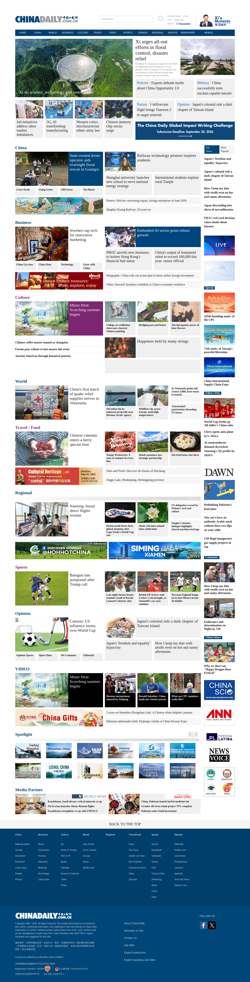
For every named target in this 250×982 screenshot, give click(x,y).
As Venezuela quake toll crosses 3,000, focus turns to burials (185, 391)
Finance (42, 856)
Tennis (155, 861)
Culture (22, 297)
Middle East (88, 867)
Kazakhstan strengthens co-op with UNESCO (73, 811)
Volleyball (156, 856)
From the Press (181, 879)
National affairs (22, 844)
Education (20, 861)
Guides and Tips (137, 856)
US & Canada (89, 850)
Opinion (184, 104)
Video (63, 879)
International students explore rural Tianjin (177, 179)
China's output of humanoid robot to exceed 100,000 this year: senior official (176, 256)
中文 (169, 20)
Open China (45, 655)
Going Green (46, 189)
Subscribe (178, 20)
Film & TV (65, 856)
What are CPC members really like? (184, 698)
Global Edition (174, 16)
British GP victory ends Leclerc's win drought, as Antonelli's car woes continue (152, 599)
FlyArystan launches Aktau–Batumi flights (71, 806)
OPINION (143, 32)
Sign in (170, 23)
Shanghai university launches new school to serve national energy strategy (127, 181)
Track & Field (158, 873)
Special (209, 287)
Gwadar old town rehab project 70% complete (166, 806)
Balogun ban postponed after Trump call (82, 579)
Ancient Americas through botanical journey (43, 355)
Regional (23, 492)
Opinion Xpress (24, 655)
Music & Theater (69, 850)
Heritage (65, 867)
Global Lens (180, 850)
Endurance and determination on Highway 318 (215, 625)
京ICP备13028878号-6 (54, 974)
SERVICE (173, 32)
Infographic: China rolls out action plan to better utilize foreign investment (150, 275)
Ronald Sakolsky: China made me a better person (152, 698)
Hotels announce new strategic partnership (150, 456)
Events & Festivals (70, 873)
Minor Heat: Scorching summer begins (85, 310)
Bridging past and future (152, 324)
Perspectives (180, 861)
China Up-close (24, 264)
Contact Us (130, 937)
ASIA (185, 16)
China (21, 147)
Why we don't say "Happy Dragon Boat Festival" (217, 669)
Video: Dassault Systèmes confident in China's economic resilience (145, 284)
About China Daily (134, 923)
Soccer (155, 844)
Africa (86, 861)
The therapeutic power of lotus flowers (185, 326)
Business (23, 222)
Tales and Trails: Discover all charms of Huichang (135, 470)
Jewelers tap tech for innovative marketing (83, 235)
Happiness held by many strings (163, 341)
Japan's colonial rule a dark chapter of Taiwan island (218, 175)
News (131, 844)
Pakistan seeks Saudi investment (159, 811)
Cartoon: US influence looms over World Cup (83, 626)
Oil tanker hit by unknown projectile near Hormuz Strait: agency (119, 412)
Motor (154, 885)
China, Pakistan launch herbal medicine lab (165, 801)
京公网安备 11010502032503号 (71, 969)
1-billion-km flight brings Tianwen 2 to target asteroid (154, 109)
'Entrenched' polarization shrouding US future (183, 409)
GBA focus (67, 189)
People (18, 873)
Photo (64, 885)
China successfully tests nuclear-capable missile (214, 88)
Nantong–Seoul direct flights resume (82, 510)
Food (35, 427)
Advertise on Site (133, 930)
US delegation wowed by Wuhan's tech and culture (184, 508)
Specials (133, 879)
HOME (22, 32)
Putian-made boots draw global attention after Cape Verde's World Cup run (120, 530)
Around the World (137, 867)
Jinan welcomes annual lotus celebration (151, 527)
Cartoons (178, 867)
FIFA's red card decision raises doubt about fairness (219, 222)
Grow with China (89, 266)
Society (18, 850)
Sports (21, 567)
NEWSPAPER (188, 32)
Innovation (20, 856)
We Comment (68, 655)
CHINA (37, 32)
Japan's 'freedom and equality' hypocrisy (128, 645)
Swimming (157, 879)
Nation (142, 104)
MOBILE (209, 32)
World (21, 381)
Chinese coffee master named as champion (41, 342)
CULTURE (83, 32)
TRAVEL (98, 32)
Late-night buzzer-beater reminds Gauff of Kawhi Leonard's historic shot (120, 597)
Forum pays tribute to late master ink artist (42, 349)
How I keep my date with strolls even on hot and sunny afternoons (176, 647)
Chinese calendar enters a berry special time (83, 440)
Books (64, 861)
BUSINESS (67, 32)
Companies (43, 850)
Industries (43, 861)
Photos (18, 879)
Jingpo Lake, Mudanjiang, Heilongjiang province (135, 479)
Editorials (88, 655)
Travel (21, 427)
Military (203, 83)
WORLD (53, 32)
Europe (86, 856)
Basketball (157, 850)
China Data (45, 264)
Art (62, 844)
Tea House (89, 189)
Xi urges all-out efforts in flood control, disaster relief (151, 50)
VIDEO (112, 32)
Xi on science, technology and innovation (55, 92)
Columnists (212, 557)
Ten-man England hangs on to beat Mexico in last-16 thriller (185, 597)
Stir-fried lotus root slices (185, 455)
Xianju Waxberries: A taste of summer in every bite (119, 458)
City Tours (133, 850)
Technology (67, 264)
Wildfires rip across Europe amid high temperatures (149, 412)
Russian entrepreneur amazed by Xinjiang (118, 698)
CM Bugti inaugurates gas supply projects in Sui (218, 542)
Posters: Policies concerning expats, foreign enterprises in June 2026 (146, 200)
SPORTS (127, 32)
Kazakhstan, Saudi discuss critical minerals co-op (75, 801)
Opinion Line (180, 885)
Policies (142, 83)
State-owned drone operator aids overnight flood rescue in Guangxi (85, 162)
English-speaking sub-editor (140, 959)
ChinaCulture (213, 637)
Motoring (42, 867)
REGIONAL (157, 32)
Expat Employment (135, 952)
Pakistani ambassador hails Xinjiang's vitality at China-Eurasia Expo (146, 721)
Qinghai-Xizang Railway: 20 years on (128, 209)
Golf (154, 867)
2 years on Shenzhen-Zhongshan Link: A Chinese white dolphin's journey (149, 712)
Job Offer (129, 945)
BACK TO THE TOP (125, 824)
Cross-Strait (23, 189)
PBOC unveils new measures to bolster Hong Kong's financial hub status (127, 256)
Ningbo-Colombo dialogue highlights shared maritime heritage (185, 526)
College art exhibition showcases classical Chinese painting (118, 327)
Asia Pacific (88, 844)
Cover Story (21, 867)
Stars (154, 897)
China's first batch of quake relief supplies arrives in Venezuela (84, 396)
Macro (41, 844)
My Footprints (135, 861)
